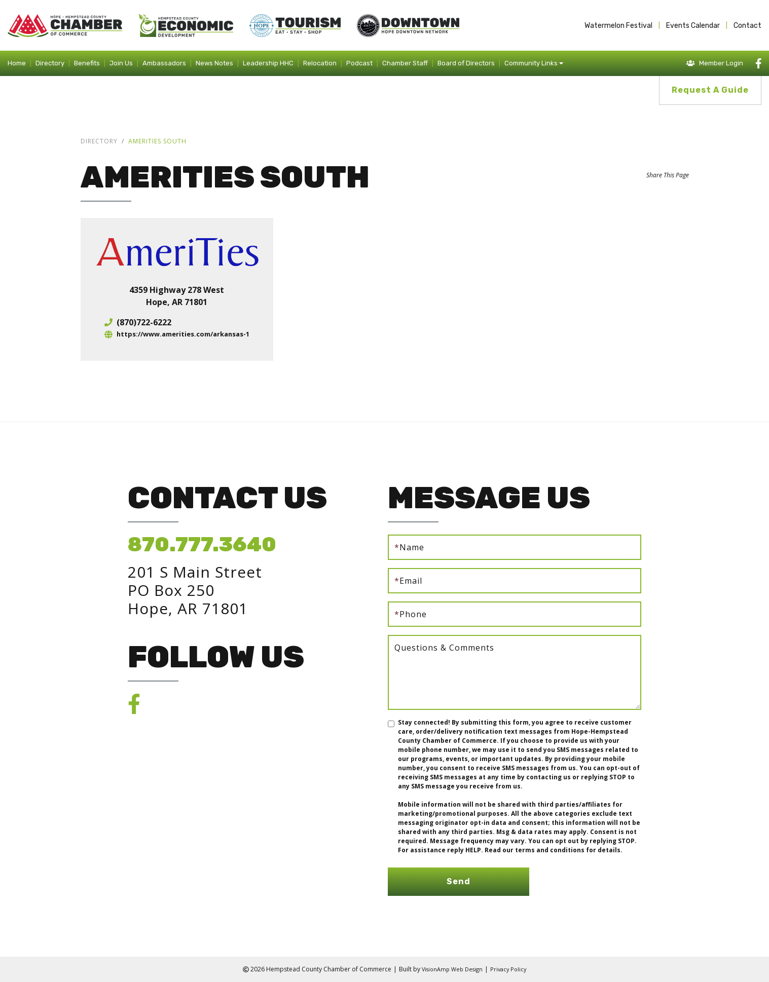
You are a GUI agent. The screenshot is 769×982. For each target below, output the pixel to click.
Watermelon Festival (618, 25)
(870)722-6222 (137, 322)
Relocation (320, 63)
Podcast (359, 63)
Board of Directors (466, 63)
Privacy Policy (511, 969)
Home (17, 63)
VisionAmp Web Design (451, 969)
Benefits (87, 63)
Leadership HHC (268, 63)
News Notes (214, 63)
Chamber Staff (405, 63)
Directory (49, 63)
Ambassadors (164, 63)
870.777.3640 (202, 544)
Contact (747, 25)
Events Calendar (693, 25)
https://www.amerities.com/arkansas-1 (183, 334)
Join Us (121, 63)
